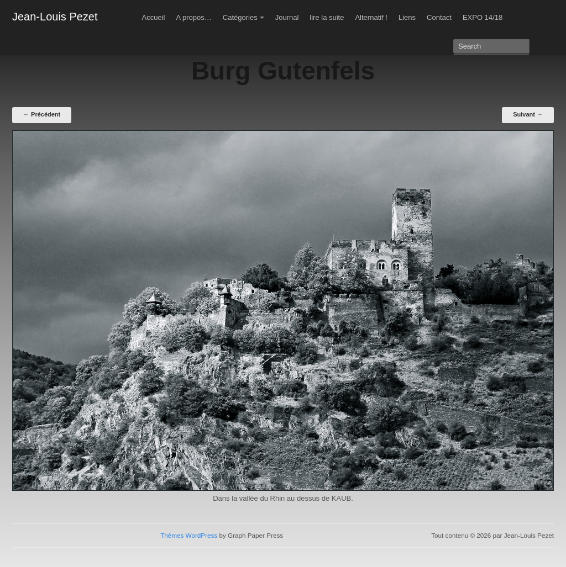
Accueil (153, 17)
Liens (407, 17)
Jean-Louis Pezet (55, 16)
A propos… (193, 17)
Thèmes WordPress (188, 535)
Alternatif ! (371, 17)
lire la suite (327, 17)
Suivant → (528, 114)
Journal (287, 17)
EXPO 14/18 (482, 17)
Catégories (240, 17)
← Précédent (41, 114)
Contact (439, 17)
